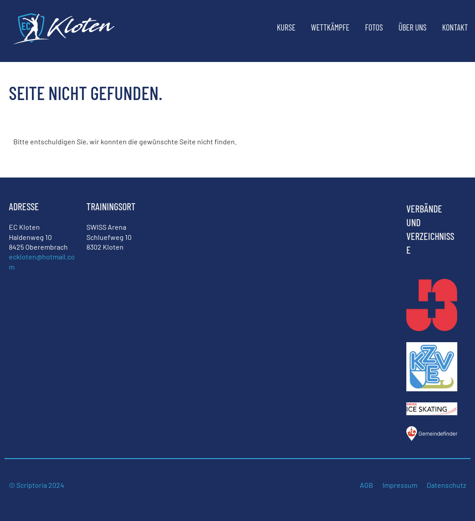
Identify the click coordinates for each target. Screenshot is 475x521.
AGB (366, 485)
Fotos (374, 27)
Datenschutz (446, 485)
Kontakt (455, 27)
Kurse (286, 27)
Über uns (412, 27)
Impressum (399, 485)
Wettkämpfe (330, 27)
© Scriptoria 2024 (37, 485)
